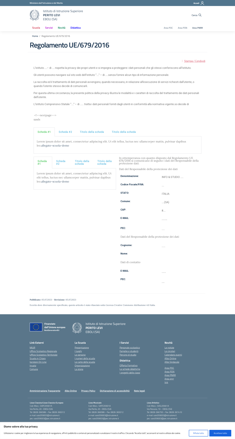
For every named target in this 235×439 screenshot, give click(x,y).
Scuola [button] (36, 28)
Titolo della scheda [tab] (92, 131)
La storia (79, 369)
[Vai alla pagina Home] (35, 36)
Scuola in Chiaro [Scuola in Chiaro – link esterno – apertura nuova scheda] (38, 358)
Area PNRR (197, 28)
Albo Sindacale (172, 362)
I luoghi (78, 351)
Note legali (139, 391)
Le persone (80, 355)
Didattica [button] (75, 28)
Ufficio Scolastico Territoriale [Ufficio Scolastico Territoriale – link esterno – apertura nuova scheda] (43, 355)
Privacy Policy (88, 391)
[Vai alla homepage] (34, 15)
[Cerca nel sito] (196, 15)
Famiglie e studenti (129, 351)
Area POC (168, 28)
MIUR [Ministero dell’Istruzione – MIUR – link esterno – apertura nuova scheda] (32, 347)
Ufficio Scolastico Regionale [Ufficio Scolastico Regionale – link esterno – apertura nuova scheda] (43, 351)
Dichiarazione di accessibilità (114, 391)
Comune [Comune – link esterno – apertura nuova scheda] (34, 369)
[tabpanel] (117, 145)
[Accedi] (199, 3)
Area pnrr (169, 379)
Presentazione (82, 347)
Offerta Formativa (128, 365)
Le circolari (170, 351)
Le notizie (169, 347)
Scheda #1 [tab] (44, 131)
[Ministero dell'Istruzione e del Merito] (46, 2)
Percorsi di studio (128, 355)
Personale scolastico (130, 347)
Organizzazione (82, 365)
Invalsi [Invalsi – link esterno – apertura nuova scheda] (33, 365)
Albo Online (170, 358)
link (166, 382)
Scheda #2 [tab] (65, 131)
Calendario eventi (173, 355)
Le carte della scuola (85, 362)
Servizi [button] (49, 28)
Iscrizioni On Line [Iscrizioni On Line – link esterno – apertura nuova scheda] (38, 362)
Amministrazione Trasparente (45, 391)
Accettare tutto (220, 433)
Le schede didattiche (130, 369)
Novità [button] (61, 28)
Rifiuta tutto (198, 433)
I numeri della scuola (85, 358)
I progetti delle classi (130, 372)
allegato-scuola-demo (55, 145)
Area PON (182, 28)
